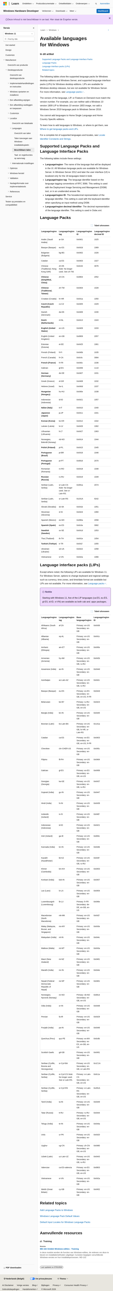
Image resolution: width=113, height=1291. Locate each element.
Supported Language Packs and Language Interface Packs (67, 59)
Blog (34, 1285)
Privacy (56, 1285)
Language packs (74, 92)
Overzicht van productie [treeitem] (18, 65)
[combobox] (18, 34)
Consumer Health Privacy (75, 1285)
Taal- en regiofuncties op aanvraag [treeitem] (23, 156)
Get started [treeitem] (10, 45)
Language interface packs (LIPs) (56, 66)
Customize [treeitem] (10, 55)
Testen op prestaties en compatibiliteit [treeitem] (15, 203)
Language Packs (49, 63)
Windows (53, 30)
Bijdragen (45, 1285)
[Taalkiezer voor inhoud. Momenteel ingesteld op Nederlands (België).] (14, 1279)
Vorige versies (23, 1285)
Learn (43, 30)
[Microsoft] (5, 3)
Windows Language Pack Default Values (59, 1216)
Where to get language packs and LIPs (59, 129)
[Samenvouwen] (34, 28)
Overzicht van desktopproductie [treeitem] (17, 77)
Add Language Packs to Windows (56, 1210)
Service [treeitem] (8, 196)
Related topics (48, 70)
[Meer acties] (108, 30)
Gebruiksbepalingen (10, 1289)
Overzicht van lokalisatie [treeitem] (22, 123)
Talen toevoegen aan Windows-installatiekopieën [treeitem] (23, 141)
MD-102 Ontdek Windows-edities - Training (59, 1249)
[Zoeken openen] (96, 3)
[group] (75, 394)
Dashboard (103, 11)
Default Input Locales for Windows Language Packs (65, 1222)
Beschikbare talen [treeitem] (22, 150)
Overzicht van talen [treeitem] (22, 133)
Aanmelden (105, 3)
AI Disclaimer (7, 1285)
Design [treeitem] (8, 50)
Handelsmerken (29, 1289)
